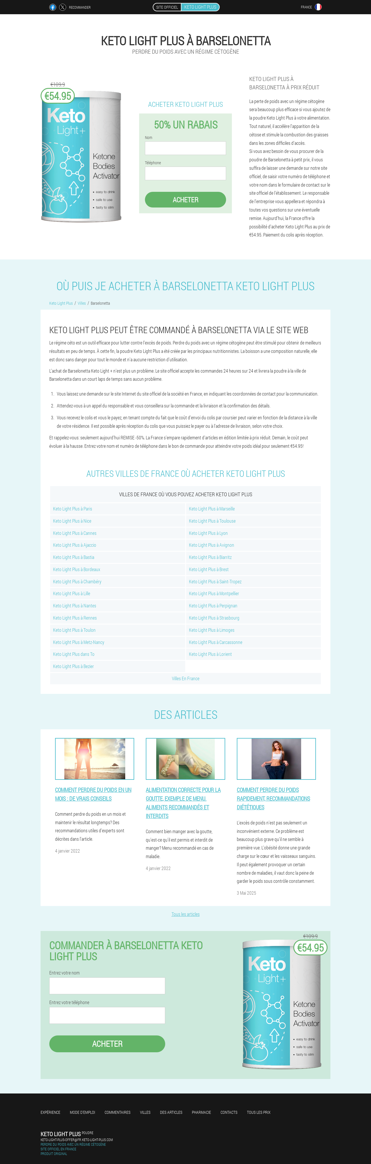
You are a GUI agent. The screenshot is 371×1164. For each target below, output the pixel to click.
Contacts (229, 1112)
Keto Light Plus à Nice (72, 521)
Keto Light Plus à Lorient (210, 654)
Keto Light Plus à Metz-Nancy (78, 642)
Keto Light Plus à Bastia (73, 557)
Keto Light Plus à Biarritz (210, 557)
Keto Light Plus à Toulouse (212, 521)
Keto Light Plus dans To (73, 654)
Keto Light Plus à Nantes (74, 605)
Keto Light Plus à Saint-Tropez (215, 581)
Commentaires (117, 1112)
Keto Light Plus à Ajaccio (74, 545)
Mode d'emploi (82, 1112)
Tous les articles (186, 914)
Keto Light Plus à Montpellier (214, 593)
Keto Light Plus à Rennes (75, 618)
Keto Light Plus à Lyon (208, 533)
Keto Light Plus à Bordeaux (76, 569)
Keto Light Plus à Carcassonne (215, 642)
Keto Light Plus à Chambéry (77, 581)
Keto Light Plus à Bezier (73, 666)
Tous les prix (258, 1112)
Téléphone (153, 163)
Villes (145, 1112)
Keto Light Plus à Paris (72, 509)
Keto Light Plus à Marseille (212, 509)
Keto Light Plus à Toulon (74, 630)
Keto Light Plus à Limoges (211, 630)
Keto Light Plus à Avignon (211, 545)
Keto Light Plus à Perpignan (213, 605)
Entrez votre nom (64, 972)
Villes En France (185, 678)
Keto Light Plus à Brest (209, 569)
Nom (148, 138)
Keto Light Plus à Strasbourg (214, 618)
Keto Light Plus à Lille (71, 593)
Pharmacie (201, 1112)
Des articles (171, 1112)
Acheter (185, 199)
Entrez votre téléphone (69, 1002)
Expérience (50, 1112)
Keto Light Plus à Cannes (75, 533)
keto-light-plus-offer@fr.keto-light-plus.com (77, 1139)
